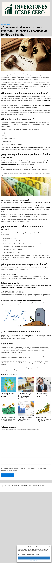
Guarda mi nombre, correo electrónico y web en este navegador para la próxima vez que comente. (24, 469)
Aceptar (34, 558)
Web (2, 459)
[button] (49, 547)
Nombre (3, 446)
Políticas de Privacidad (34, 560)
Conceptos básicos (5, 24)
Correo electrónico (6, 452)
